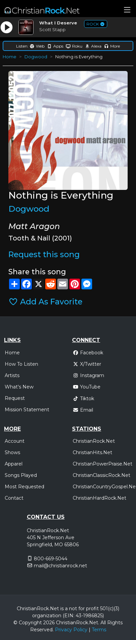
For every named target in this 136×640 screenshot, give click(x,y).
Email (83, 410)
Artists (12, 375)
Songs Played (21, 475)
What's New (19, 386)
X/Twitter (87, 364)
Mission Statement (27, 409)
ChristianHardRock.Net (99, 498)
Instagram (88, 375)
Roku (74, 46)
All (103, 623)
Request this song (44, 254)
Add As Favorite (45, 301)
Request (15, 398)
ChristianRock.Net (94, 441)
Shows (12, 452)
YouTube (86, 386)
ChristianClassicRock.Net (101, 475)
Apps (55, 46)
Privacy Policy (71, 630)
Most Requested (24, 486)
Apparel (13, 463)
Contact (14, 498)
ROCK (95, 23)
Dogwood (35, 56)
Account (14, 441)
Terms (99, 630)
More (112, 46)
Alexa (93, 46)
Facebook (88, 352)
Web (37, 46)
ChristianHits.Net (92, 452)
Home (9, 56)
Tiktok (83, 398)
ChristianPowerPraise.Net (102, 463)
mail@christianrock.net (60, 566)
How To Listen (21, 364)
